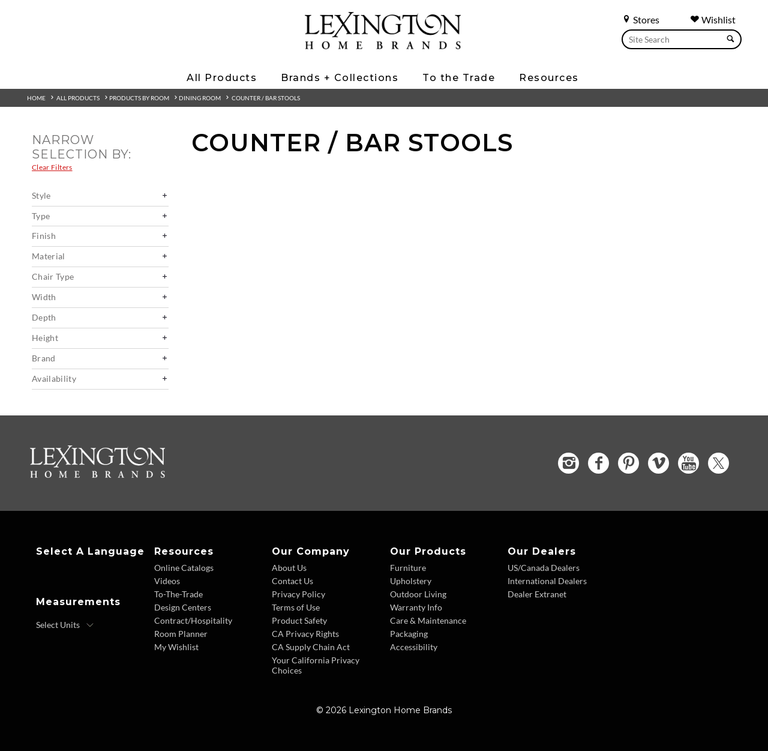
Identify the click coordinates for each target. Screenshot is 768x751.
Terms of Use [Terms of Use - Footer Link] (296, 607)
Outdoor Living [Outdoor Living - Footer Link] (418, 594)
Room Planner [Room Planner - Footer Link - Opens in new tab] (181, 634)
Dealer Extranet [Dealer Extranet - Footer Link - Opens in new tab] (537, 594)
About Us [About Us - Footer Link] (289, 567)
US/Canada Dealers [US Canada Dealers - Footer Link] (544, 567)
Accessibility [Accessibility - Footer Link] (413, 647)
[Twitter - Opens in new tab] (718, 463)
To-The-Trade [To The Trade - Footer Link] (178, 594)
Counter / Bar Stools (266, 97)
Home (36, 97)
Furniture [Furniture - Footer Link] (408, 567)
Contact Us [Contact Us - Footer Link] (292, 581)
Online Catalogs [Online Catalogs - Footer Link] (184, 567)
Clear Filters (52, 167)
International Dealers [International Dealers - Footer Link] (547, 581)
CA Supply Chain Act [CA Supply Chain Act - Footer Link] (311, 647)
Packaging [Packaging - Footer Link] (409, 634)
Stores (640, 19)
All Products (78, 97)
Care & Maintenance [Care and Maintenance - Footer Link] (428, 620)
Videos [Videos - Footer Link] (167, 581)
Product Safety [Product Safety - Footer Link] (299, 620)
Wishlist (713, 19)
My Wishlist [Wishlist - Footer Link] (176, 647)
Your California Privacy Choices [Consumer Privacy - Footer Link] (315, 665)
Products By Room (139, 97)
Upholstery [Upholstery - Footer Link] (410, 581)
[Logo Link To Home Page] (383, 45)
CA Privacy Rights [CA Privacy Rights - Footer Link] (305, 634)
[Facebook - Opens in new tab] (598, 463)
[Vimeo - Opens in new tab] (658, 463)
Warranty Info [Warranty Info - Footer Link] (416, 607)
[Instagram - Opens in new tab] (568, 463)
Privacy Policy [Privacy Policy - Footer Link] (298, 594)
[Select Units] (65, 625)
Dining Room (200, 97)
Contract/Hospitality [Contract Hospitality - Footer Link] (193, 620)
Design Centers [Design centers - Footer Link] (182, 607)
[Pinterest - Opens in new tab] (628, 463)
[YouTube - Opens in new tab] (688, 463)
